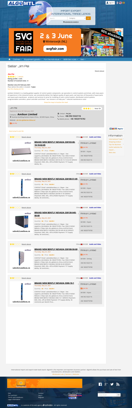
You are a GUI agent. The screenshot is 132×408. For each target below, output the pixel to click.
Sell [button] (82, 59)
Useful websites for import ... (115, 148)
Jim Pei (14, 123)
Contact (41, 393)
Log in (40, 395)
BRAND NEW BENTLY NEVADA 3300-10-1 (54, 283)
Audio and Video (95, 137)
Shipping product (115, 142)
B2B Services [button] (71, 59)
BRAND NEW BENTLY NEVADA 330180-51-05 (55, 178)
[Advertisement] (56, 335)
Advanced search (71, 22)
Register (41, 397)
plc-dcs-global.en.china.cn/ (26, 120)
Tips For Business (115, 144)
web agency (38, 405)
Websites (76, 374)
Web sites (112, 152)
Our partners (12, 395)
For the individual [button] (52, 59)
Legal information (14, 399)
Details (21, 77)
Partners (68, 374)
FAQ (9, 393)
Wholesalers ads (58, 374)
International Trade (115, 139)
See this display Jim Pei (16, 89)
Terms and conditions (15, 397)
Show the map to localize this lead (56, 102)
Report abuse (99, 71)
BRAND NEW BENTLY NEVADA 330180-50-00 (55, 249)
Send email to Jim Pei (16, 131)
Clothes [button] (17, 59)
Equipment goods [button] (32, 59)
